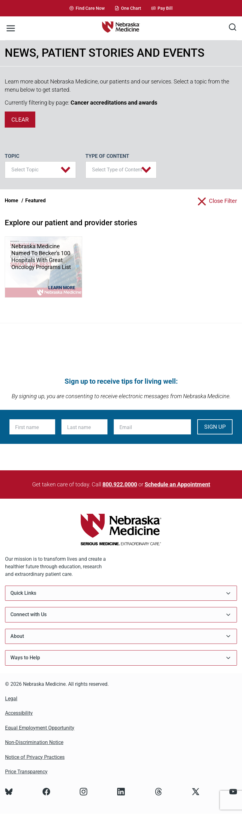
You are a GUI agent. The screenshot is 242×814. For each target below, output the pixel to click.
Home (11, 200)
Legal (11, 699)
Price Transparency (26, 772)
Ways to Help (121, 658)
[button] (40, 169)
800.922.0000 (119, 484)
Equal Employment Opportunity (39, 728)
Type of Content (107, 156)
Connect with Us (121, 614)
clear (20, 119)
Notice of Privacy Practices (35, 757)
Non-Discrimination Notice (34, 742)
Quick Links (121, 593)
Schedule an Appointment (177, 484)
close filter (223, 201)
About (121, 636)
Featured (35, 200)
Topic (12, 156)
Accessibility (19, 713)
